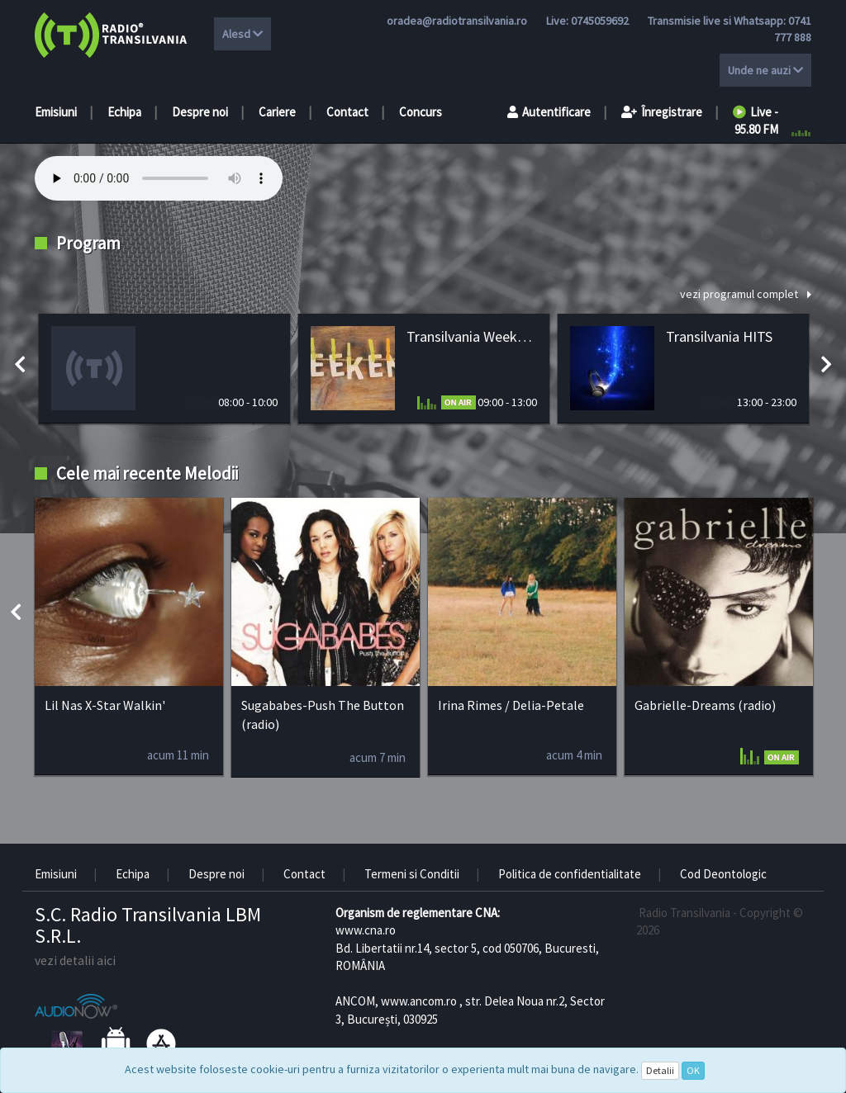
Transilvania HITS (719, 336)
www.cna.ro (365, 930)
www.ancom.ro (419, 1001)
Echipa (124, 112)
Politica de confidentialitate (569, 874)
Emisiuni (56, 112)
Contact (347, 112)
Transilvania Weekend (471, 336)
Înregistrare (661, 112)
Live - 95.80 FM (755, 120)
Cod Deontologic (723, 874)
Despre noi (200, 112)
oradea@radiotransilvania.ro (457, 20)
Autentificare (549, 112)
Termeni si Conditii (411, 874)
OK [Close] (693, 1070)
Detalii (660, 1070)
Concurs (420, 112)
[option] (164, 368)
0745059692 (600, 20)
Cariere (277, 112)
